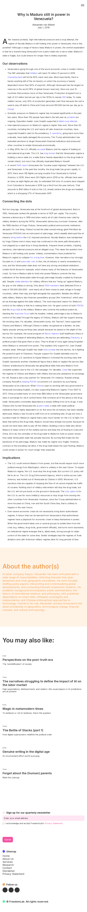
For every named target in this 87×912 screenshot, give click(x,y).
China (10, 109)
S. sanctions (55, 133)
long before (17, 237)
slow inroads (49, 349)
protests (71, 117)
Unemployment (15, 77)
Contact (7, 867)
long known (49, 153)
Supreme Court (22, 313)
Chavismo (75, 337)
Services (8, 861)
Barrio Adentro (52, 333)
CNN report (22, 165)
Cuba (64, 369)
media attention (22, 281)
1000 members (52, 285)
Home (6, 855)
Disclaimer (9, 870)
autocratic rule (28, 261)
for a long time (37, 257)
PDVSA (79, 305)
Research (8, 864)
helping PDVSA (29, 381)
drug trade (15, 309)
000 (64, 97)
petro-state (43, 405)
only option (70, 491)
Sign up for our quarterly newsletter (28, 812)
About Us (8, 858)
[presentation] (22, 831)
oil (15, 261)
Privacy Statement (53, 823)
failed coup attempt (68, 121)
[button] (82, 5)
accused (41, 149)
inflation (34, 73)
